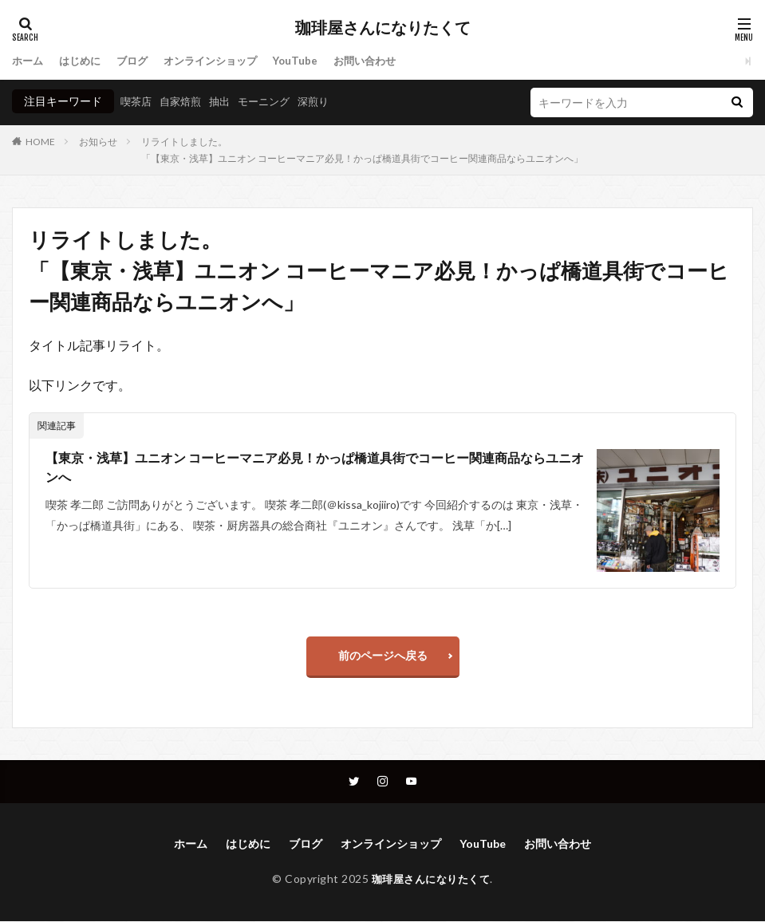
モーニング (273, 101)
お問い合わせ (383, 61)
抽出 (226, 101)
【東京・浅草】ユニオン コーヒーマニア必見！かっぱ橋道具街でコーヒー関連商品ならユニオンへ (314, 468)
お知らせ (98, 142)
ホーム (28, 61)
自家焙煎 (184, 101)
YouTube (311, 61)
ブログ (139, 61)
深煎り (325, 101)
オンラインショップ (222, 61)
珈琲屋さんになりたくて (383, 28)
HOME (40, 142)
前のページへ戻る (383, 655)
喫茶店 (137, 101)
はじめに (83, 61)
